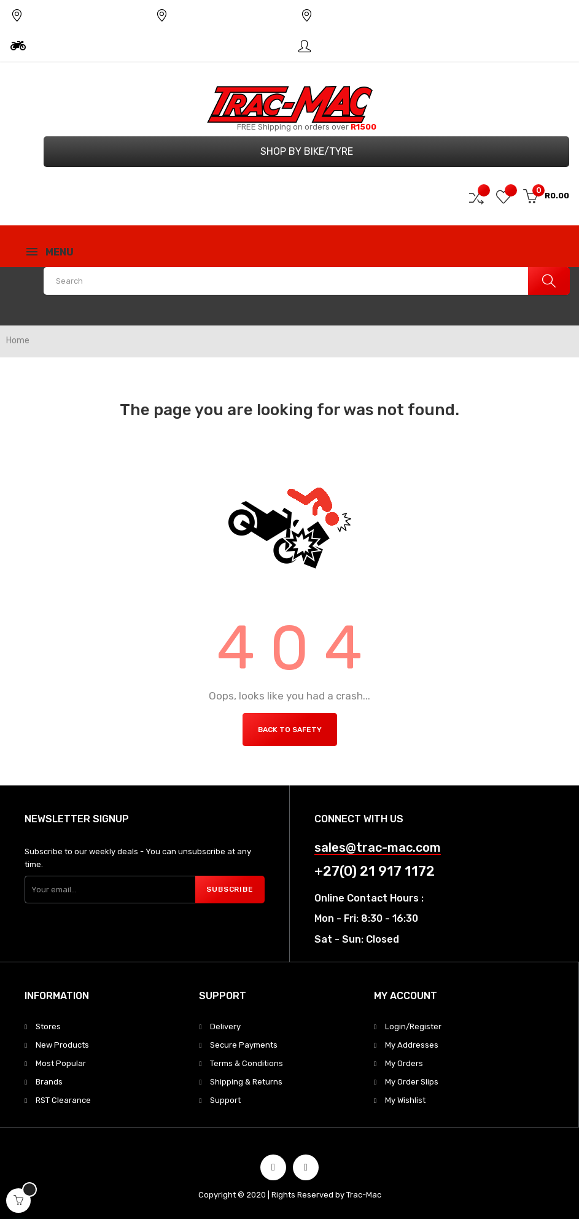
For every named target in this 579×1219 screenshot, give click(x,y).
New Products (62, 1045)
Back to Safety (290, 729)
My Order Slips (411, 1081)
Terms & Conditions (246, 1063)
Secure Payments (244, 1045)
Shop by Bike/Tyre (306, 151)
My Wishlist (405, 1100)
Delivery (225, 1026)
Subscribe (230, 889)
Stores (48, 1026)
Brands (49, 1081)
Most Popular (61, 1063)
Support (225, 1100)
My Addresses (411, 1045)
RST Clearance (63, 1100)
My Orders (404, 1063)
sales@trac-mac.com (377, 848)
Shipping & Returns (246, 1081)
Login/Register (413, 1026)
